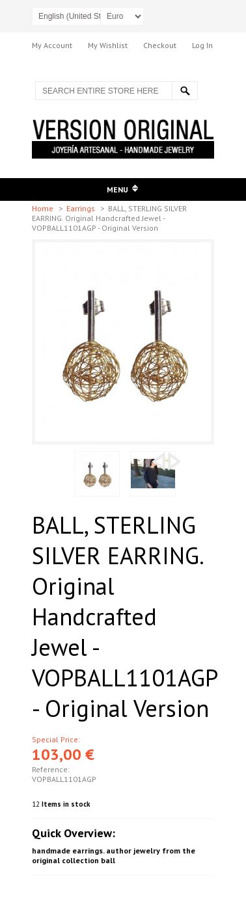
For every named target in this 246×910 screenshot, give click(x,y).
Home (43, 208)
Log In (202, 45)
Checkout (159, 45)
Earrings (81, 208)
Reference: (51, 769)
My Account (52, 45)
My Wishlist (108, 45)
